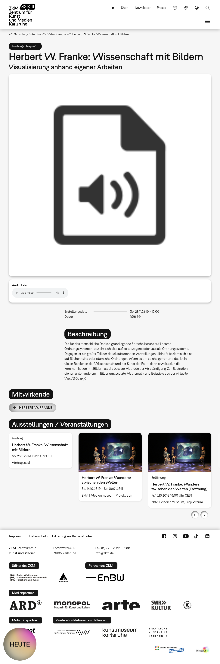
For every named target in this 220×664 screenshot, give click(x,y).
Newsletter (143, 8)
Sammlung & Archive (27, 34)
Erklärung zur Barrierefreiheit (73, 536)
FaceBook (164, 536)
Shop (125, 8)
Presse (161, 8)
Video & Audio (57, 34)
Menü (207, 21)
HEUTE (20, 644)
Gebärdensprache (186, 7)
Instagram (175, 536)
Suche (207, 7)
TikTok (196, 536)
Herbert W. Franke (35, 408)
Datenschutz (38, 536)
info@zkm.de (104, 553)
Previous (195, 515)
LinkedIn (207, 536)
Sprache (196, 7)
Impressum (17, 536)
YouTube (186, 536)
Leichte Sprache (175, 7)
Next (204, 515)
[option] (110, 175)
